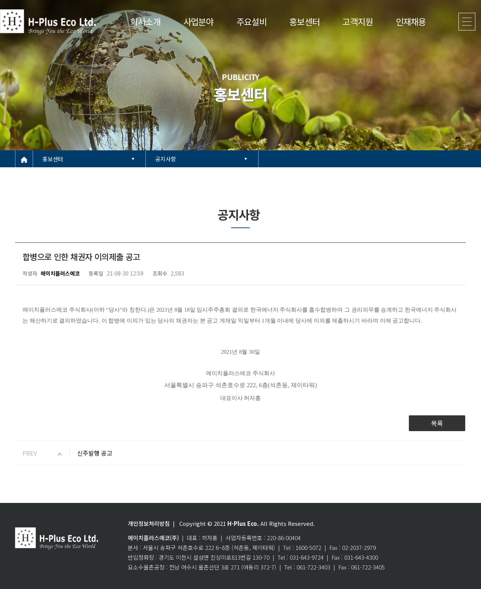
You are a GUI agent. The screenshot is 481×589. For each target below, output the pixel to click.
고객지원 (357, 21)
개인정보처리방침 (149, 523)
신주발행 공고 (94, 452)
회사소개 (145, 21)
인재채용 (411, 21)
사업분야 (198, 21)
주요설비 (251, 21)
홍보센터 (304, 21)
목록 (437, 423)
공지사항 (165, 159)
